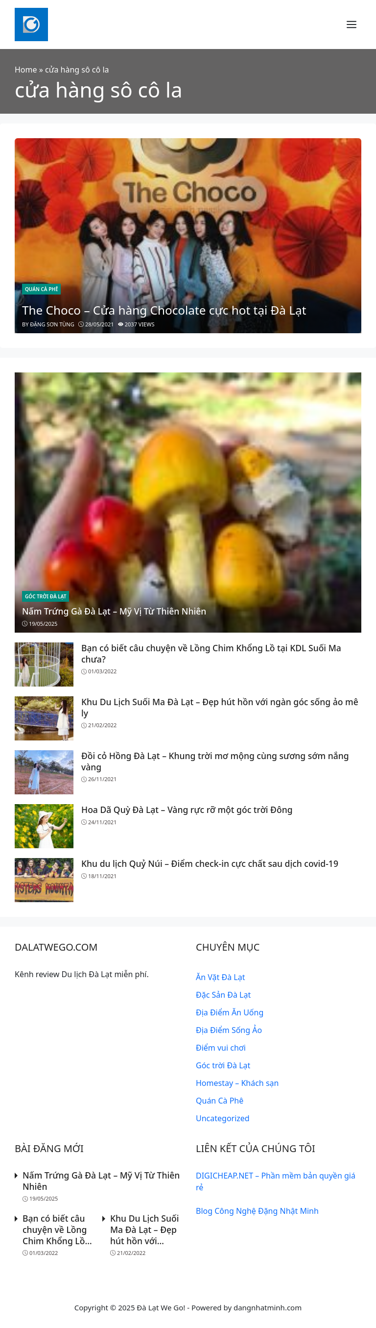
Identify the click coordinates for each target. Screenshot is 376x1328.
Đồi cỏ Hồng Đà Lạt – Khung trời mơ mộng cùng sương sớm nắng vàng (215, 761)
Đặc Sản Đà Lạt (223, 994)
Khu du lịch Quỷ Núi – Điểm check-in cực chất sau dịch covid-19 (210, 863)
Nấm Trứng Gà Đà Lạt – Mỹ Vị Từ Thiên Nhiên (114, 611)
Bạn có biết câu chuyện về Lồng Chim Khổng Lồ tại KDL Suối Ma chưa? (211, 653)
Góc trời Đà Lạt (45, 596)
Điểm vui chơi (221, 1047)
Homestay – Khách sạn (237, 1083)
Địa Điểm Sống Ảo (229, 1030)
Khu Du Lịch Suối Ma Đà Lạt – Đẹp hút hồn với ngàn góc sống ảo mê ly (220, 707)
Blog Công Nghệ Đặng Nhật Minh (257, 1210)
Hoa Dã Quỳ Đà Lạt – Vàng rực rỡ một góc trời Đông (187, 809)
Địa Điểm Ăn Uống (229, 1012)
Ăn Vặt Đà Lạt (220, 977)
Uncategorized (223, 1118)
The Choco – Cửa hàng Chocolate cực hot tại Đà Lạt (164, 310)
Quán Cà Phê (41, 289)
